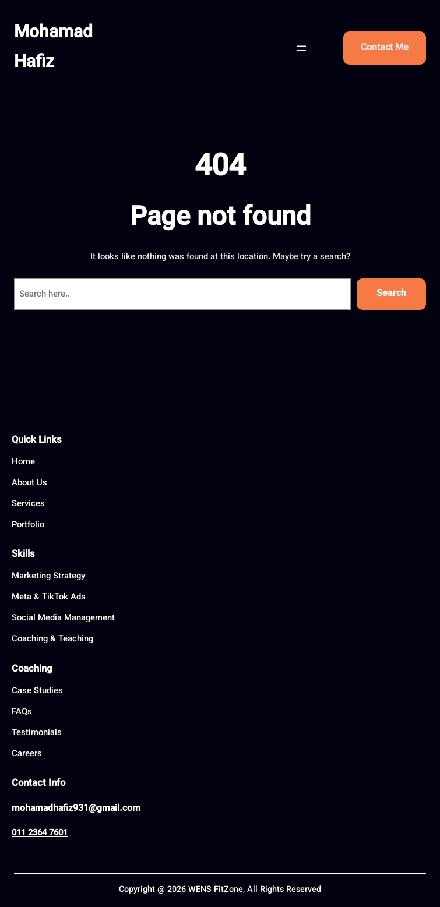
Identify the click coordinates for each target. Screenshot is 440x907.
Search (391, 294)
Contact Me (385, 48)
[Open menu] (301, 48)
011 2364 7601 (40, 833)
